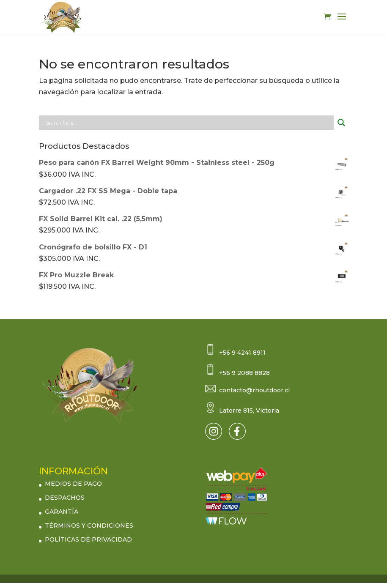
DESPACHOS (65, 497)
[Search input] (188, 122)
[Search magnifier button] (341, 122)
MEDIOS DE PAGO (73, 483)
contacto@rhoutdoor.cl (254, 390)
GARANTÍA (61, 511)
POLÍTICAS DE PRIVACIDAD (88, 539)
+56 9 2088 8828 (244, 373)
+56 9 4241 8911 (242, 352)
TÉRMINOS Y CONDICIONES (89, 525)
